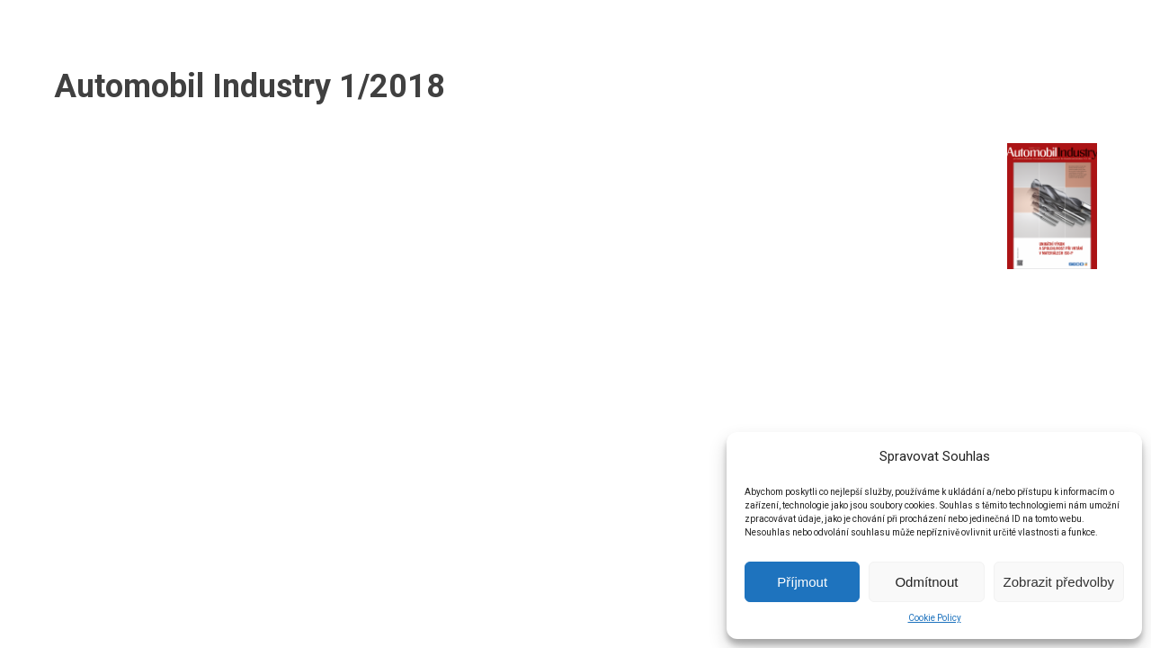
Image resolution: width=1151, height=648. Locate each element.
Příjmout (802, 582)
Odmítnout (926, 582)
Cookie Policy (934, 618)
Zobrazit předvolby (1059, 582)
